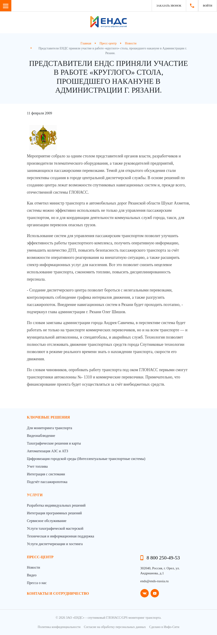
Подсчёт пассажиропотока (47, 482)
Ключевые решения (48, 417)
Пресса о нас (37, 583)
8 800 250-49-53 (163, 557)
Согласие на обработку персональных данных (115, 627)
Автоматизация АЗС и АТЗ (47, 451)
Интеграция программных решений (54, 513)
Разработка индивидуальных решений (56, 505)
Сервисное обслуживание (46, 521)
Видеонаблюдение (41, 436)
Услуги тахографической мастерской (55, 528)
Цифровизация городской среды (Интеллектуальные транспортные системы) (86, 459)
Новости (33, 567)
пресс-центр (40, 557)
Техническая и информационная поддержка (60, 536)
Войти (207, 5)
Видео (32, 575)
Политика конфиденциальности (59, 627)
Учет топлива (37, 466)
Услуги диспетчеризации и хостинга (55, 544)
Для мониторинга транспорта (49, 428)
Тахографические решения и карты (54, 443)
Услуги (35, 495)
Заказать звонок (168, 5)
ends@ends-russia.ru (154, 581)
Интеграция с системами (46, 474)
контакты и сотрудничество (58, 593)
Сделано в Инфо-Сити (164, 627)
